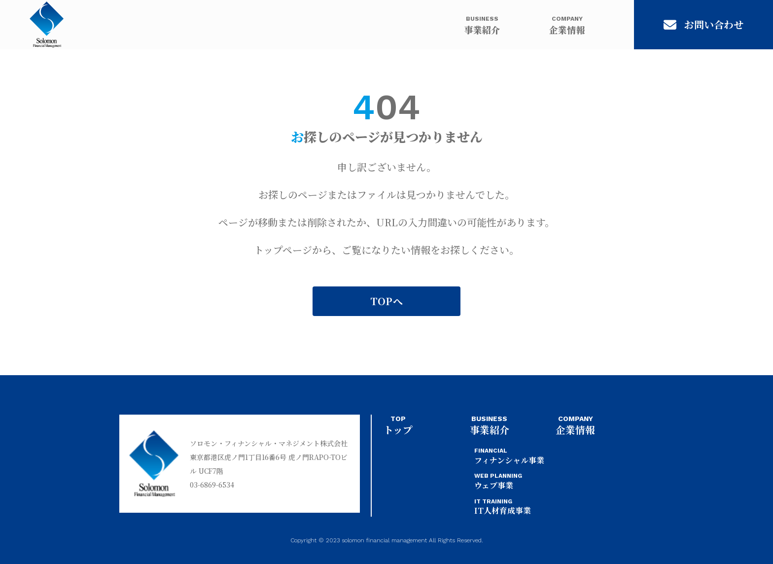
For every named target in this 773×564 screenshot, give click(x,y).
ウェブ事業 (498, 481)
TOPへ (386, 301)
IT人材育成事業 (502, 507)
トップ (398, 426)
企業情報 (567, 24)
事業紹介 (482, 24)
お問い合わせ (703, 24)
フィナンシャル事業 (509, 456)
